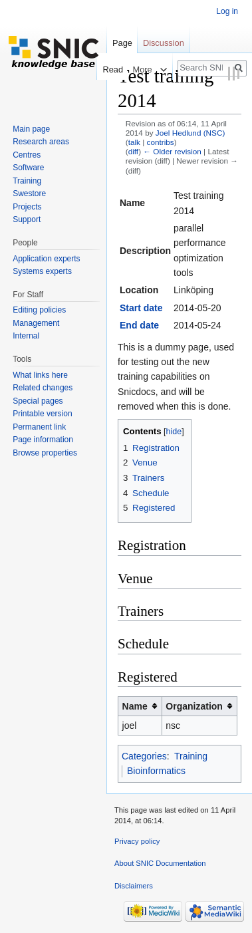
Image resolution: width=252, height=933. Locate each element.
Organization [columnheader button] (194, 706)
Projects (27, 206)
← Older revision (172, 151)
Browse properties (45, 453)
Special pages (38, 401)
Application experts (46, 258)
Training (190, 756)
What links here (40, 375)
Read (109, 69)
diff (133, 151)
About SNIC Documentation (159, 863)
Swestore (29, 193)
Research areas (41, 141)
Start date (141, 308)
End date (139, 325)
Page (122, 43)
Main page (31, 129)
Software (28, 167)
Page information (43, 439)
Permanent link (39, 427)
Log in (227, 11)
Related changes (42, 387)
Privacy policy (137, 841)
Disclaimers (133, 886)
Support (27, 219)
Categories (144, 756)
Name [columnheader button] (135, 706)
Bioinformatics (156, 770)
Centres (27, 155)
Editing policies (39, 310)
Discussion (163, 43)
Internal (26, 335)
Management (36, 323)
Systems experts (42, 271)
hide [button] (174, 431)
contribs (160, 142)
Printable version (42, 413)
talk (134, 142)
